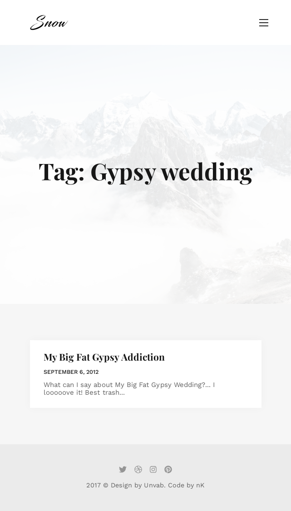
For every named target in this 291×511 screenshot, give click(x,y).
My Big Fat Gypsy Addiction (104, 356)
